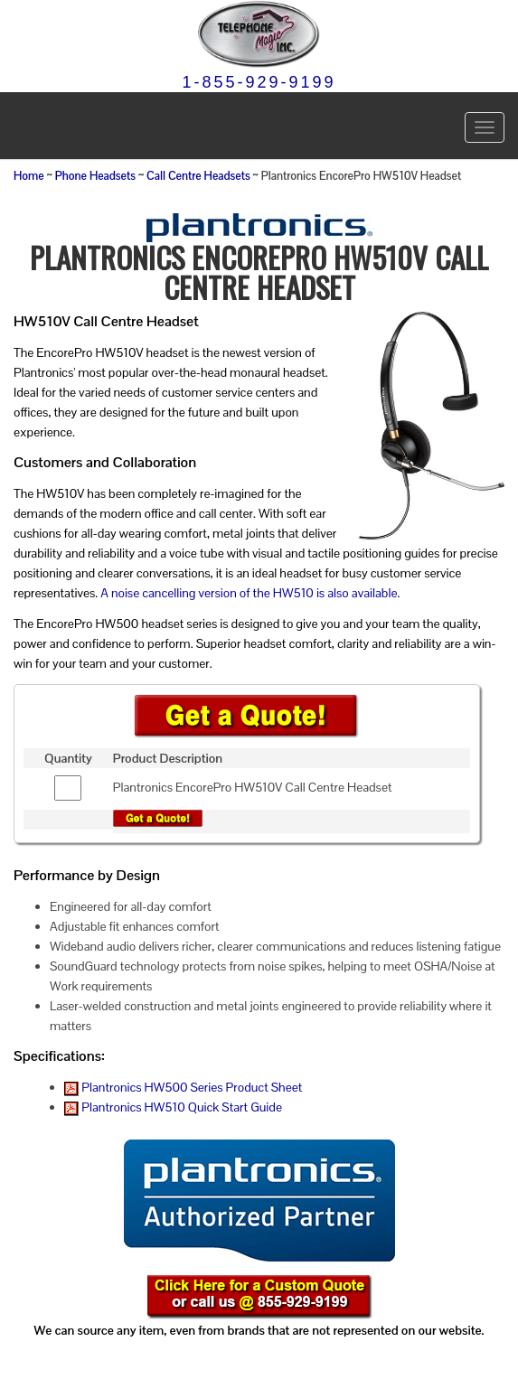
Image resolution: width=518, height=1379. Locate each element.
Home (29, 176)
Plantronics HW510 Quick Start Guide (173, 1107)
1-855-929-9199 (258, 82)
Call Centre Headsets (198, 176)
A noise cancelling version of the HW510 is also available (248, 593)
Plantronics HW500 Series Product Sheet (183, 1087)
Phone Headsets (95, 176)
